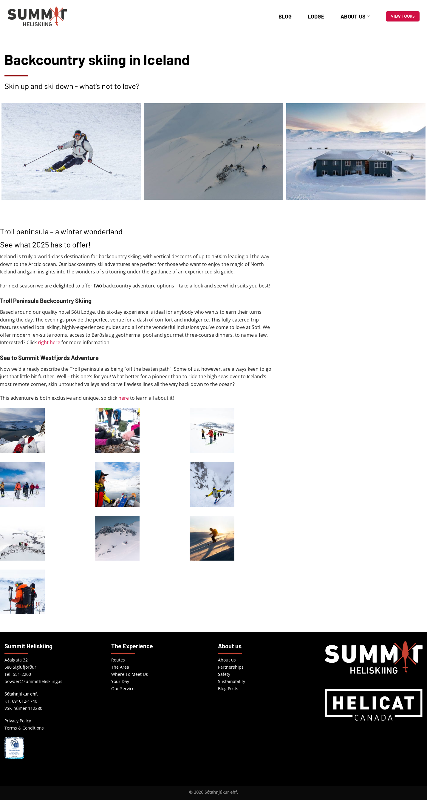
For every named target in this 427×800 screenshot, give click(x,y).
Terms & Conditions (24, 728)
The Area (120, 667)
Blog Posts (228, 688)
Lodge (316, 16)
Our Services (124, 688)
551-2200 (22, 674)
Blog (285, 16)
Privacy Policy (17, 721)
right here (49, 342)
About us (355, 16)
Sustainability (231, 681)
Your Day (120, 681)
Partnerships (231, 667)
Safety (224, 674)
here (123, 398)
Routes (118, 660)
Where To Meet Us (129, 674)
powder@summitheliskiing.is (33, 681)
